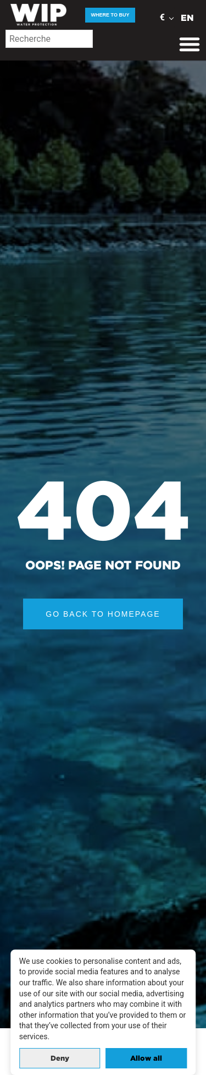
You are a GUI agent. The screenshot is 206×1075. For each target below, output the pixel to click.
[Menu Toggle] (190, 44)
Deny (60, 1058)
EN (187, 18)
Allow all (146, 1058)
